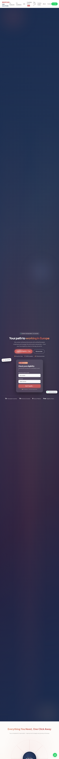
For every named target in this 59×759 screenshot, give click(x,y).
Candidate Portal (29, 4)
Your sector (20, 378)
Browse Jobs (39, 351)
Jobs (24, 4)
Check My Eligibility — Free (23, 351)
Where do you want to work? (23, 372)
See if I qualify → (29, 386)
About (44, 4)
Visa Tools (34, 4)
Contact (49, 4)
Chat (54, 4)
